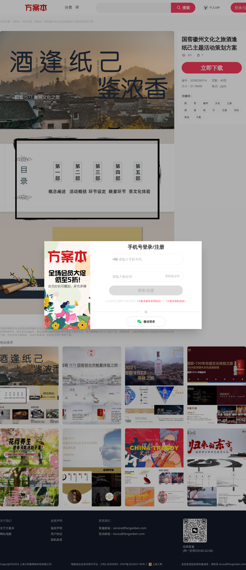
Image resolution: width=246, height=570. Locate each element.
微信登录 (146, 321)
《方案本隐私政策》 (176, 301)
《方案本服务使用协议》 (149, 301)
